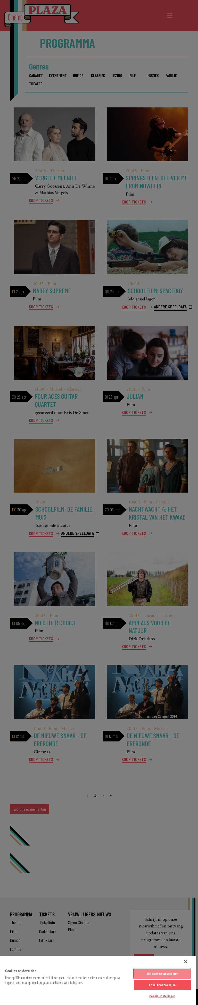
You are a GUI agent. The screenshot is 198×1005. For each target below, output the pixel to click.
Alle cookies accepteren (162, 974)
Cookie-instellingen (162, 996)
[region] (98, 980)
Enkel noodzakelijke (162, 985)
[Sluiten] (185, 961)
